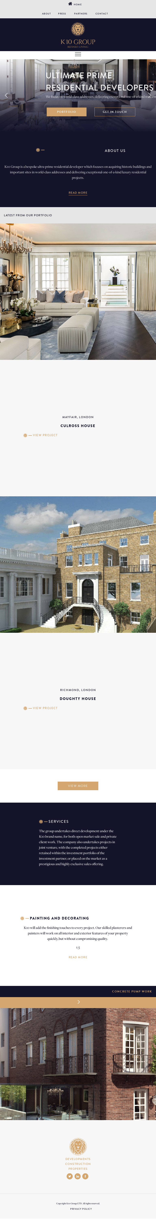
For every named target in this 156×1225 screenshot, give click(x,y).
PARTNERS (81, 13)
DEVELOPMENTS (78, 1159)
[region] (78, 95)
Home (77, 4)
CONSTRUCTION (78, 1164)
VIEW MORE (78, 786)
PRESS (62, 13)
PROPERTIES (78, 1169)
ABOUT (46, 13)
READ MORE (78, 193)
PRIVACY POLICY (81, 1209)
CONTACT (101, 13)
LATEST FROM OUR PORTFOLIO (28, 215)
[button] (6, 95)
